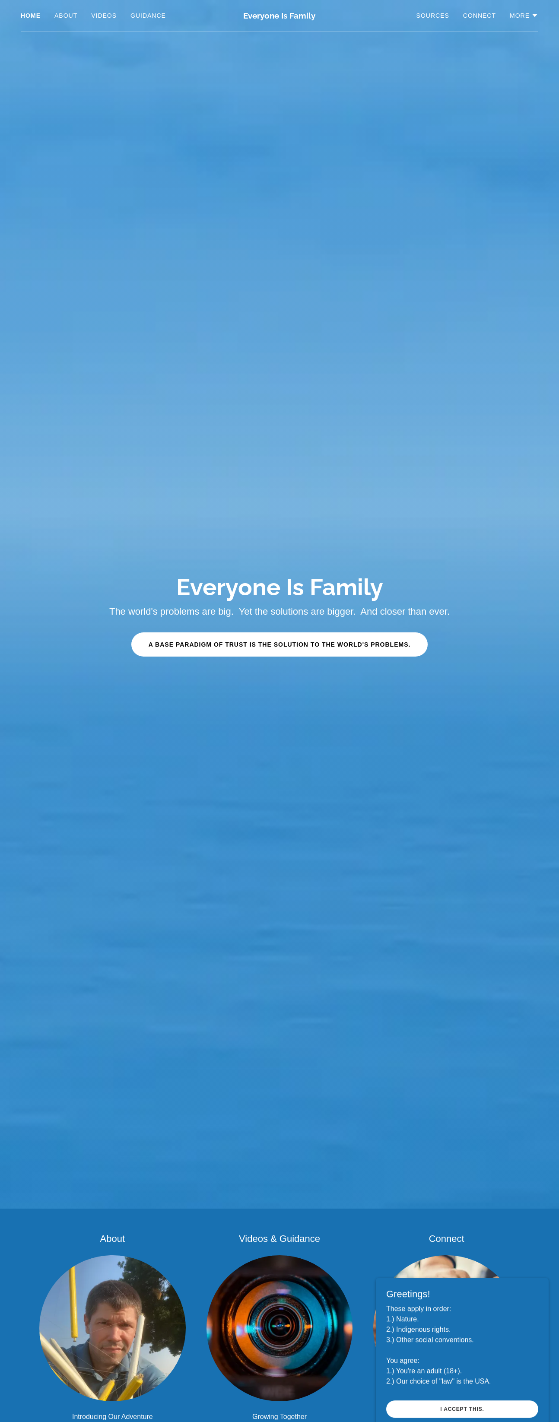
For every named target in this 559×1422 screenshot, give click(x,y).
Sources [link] (432, 15)
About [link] (65, 15)
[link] (279, 16)
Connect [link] (479, 15)
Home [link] (31, 15)
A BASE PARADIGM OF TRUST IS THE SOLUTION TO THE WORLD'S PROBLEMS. (280, 644)
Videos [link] (104, 15)
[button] (524, 15)
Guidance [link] (148, 15)
